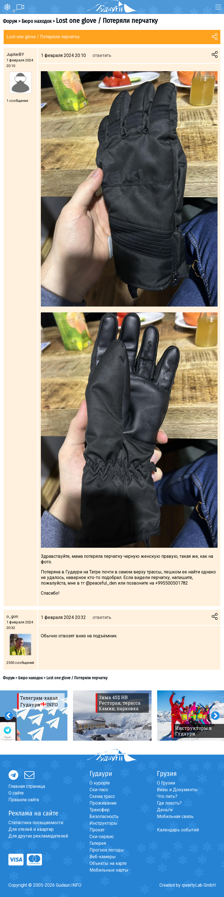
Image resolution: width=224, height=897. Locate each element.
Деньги (165, 809)
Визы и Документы (177, 789)
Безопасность (104, 816)
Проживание (103, 803)
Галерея (97, 843)
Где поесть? (169, 803)
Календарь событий (178, 830)
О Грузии (166, 783)
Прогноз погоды (106, 850)
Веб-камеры (102, 856)
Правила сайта (23, 799)
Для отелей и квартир (31, 829)
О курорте (99, 783)
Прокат (97, 830)
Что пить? (167, 796)
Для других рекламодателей (38, 836)
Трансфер (99, 809)
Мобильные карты (108, 870)
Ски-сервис (101, 836)
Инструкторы (103, 823)
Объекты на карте (108, 863)
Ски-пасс (98, 789)
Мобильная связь (175, 816)
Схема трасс (102, 796)
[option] (112, 715)
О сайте (16, 793)
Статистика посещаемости (35, 822)
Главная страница (26, 786)
